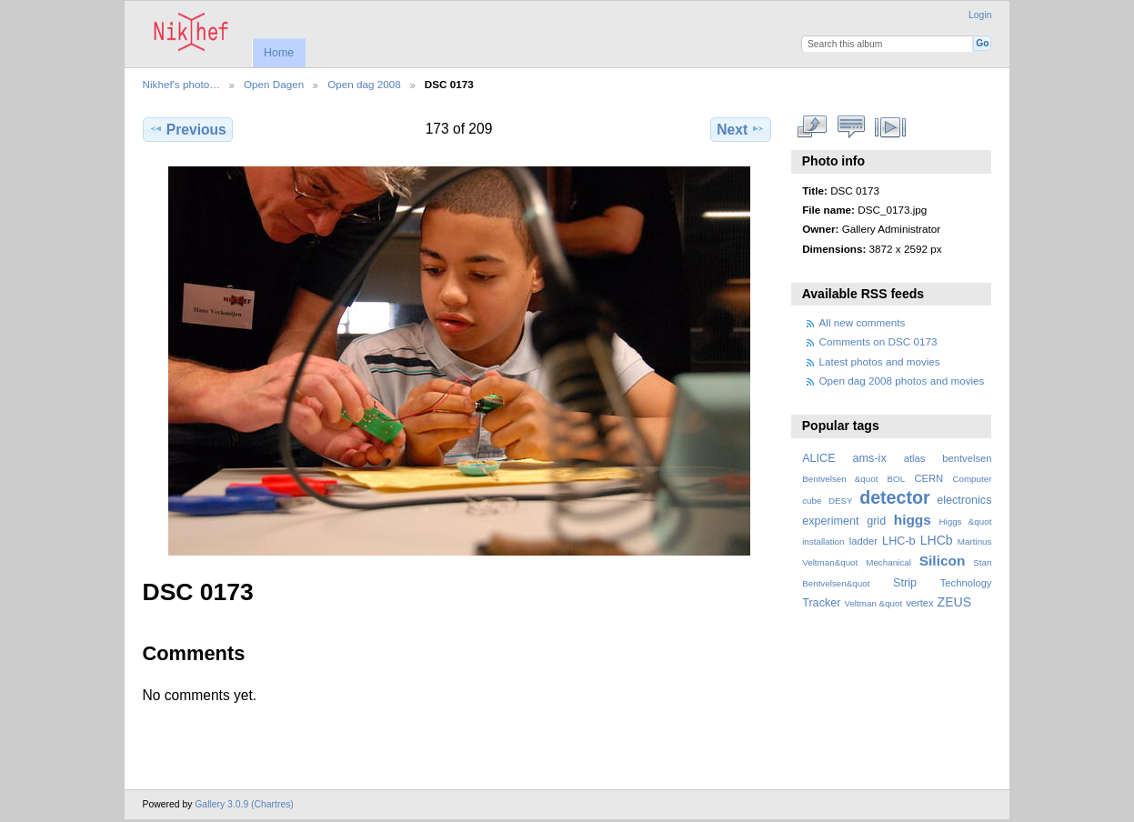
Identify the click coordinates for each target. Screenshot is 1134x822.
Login (979, 15)
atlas (915, 458)
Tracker (821, 602)
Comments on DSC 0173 (878, 341)
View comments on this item (850, 127)
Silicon (942, 560)
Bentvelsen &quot (840, 479)
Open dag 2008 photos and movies (902, 380)
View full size (811, 127)
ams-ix (870, 458)
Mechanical (888, 562)
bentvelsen (966, 458)
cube (811, 501)
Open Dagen (274, 84)
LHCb (936, 540)
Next (741, 129)
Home (279, 52)
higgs (912, 519)
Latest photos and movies (879, 361)
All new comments (862, 322)
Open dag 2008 (364, 84)
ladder (863, 541)
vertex (920, 602)
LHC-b (898, 541)
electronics (964, 500)
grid (876, 521)
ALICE (819, 458)
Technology (966, 582)
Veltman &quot (873, 603)
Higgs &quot (964, 521)
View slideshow (889, 127)
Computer (971, 479)
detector (894, 497)
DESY (840, 501)
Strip (905, 582)
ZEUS (954, 602)
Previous (187, 129)
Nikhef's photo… (181, 84)
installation (823, 541)
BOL (897, 479)
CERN (928, 478)
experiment (830, 521)
